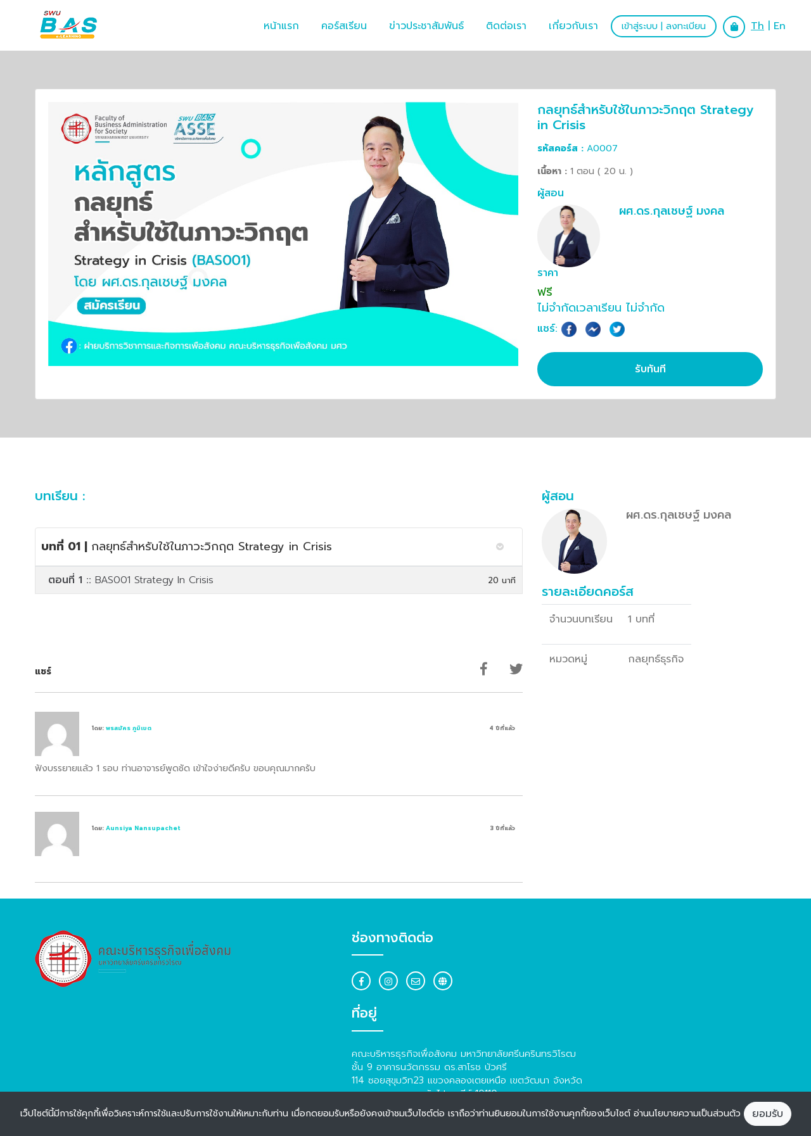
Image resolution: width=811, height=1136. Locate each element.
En (780, 26)
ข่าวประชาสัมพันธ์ (426, 26)
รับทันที (650, 369)
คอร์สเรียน (344, 26)
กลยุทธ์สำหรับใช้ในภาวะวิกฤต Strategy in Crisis (186, 546)
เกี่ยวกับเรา (573, 26)
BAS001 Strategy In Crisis (131, 580)
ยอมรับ (767, 1113)
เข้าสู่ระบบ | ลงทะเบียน (664, 26)
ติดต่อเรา (506, 26)
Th (757, 26)
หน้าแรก (281, 26)
